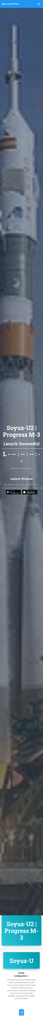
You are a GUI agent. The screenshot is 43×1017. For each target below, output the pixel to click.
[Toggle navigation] (38, 4)
